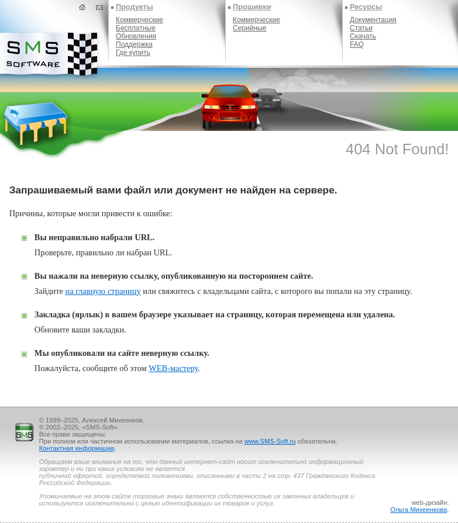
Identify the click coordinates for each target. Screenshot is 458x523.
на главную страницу (102, 291)
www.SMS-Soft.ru (270, 441)
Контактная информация (77, 448)
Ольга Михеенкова (418, 509)
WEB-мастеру (173, 368)
